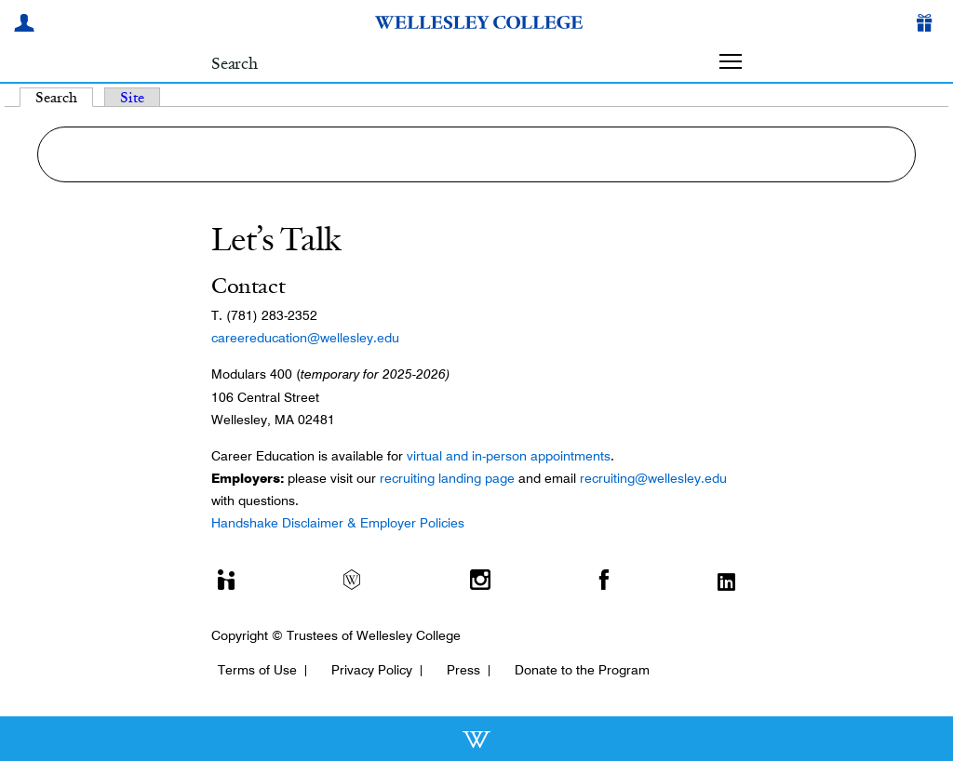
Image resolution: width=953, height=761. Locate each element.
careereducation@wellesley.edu (305, 337)
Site (132, 97)
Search (64, 97)
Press (463, 669)
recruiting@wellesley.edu (653, 478)
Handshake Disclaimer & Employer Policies (337, 522)
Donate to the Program (582, 669)
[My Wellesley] (27, 25)
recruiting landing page (447, 478)
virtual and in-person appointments (509, 455)
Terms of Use (257, 669)
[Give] (928, 25)
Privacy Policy (371, 669)
